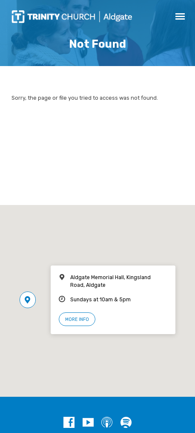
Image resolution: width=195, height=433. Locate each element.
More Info (77, 319)
